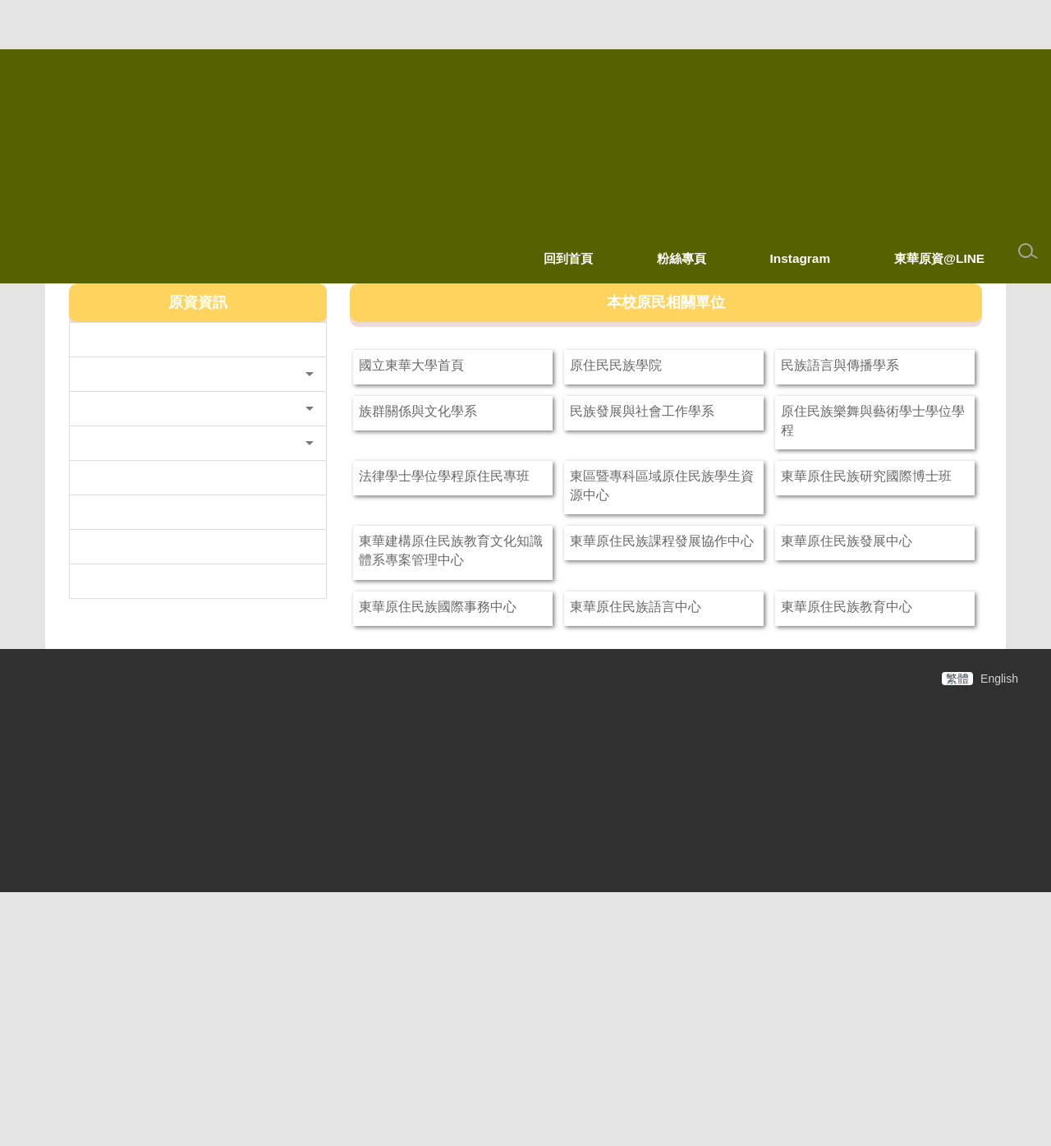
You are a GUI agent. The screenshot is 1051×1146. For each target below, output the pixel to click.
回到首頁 (568, 258)
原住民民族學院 (691, 364)
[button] (198, 414)
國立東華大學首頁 (486, 364)
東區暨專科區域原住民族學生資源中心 (697, 564)
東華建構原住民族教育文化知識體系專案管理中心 (486, 659)
